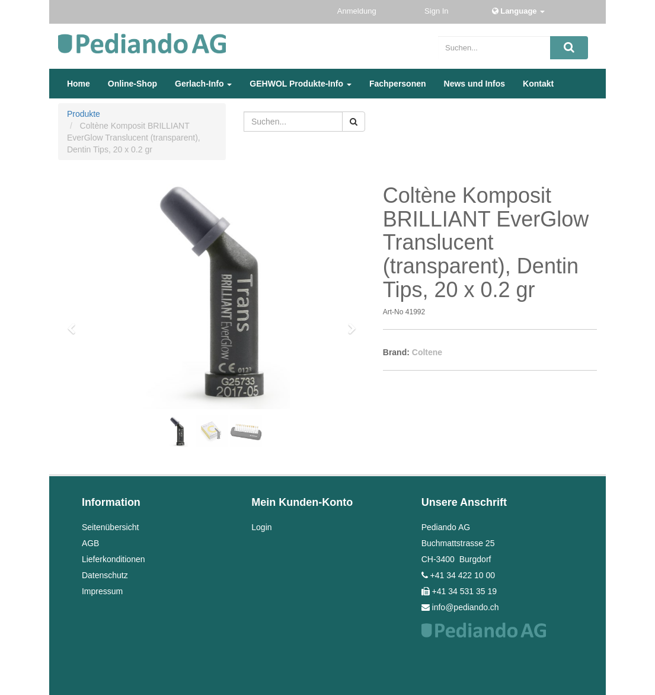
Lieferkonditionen (113, 559)
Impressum (102, 591)
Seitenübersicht (110, 527)
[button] (75, 323)
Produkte (83, 114)
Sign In (437, 11)
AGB (91, 543)
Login (261, 527)
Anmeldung (357, 11)
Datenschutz (105, 575)
